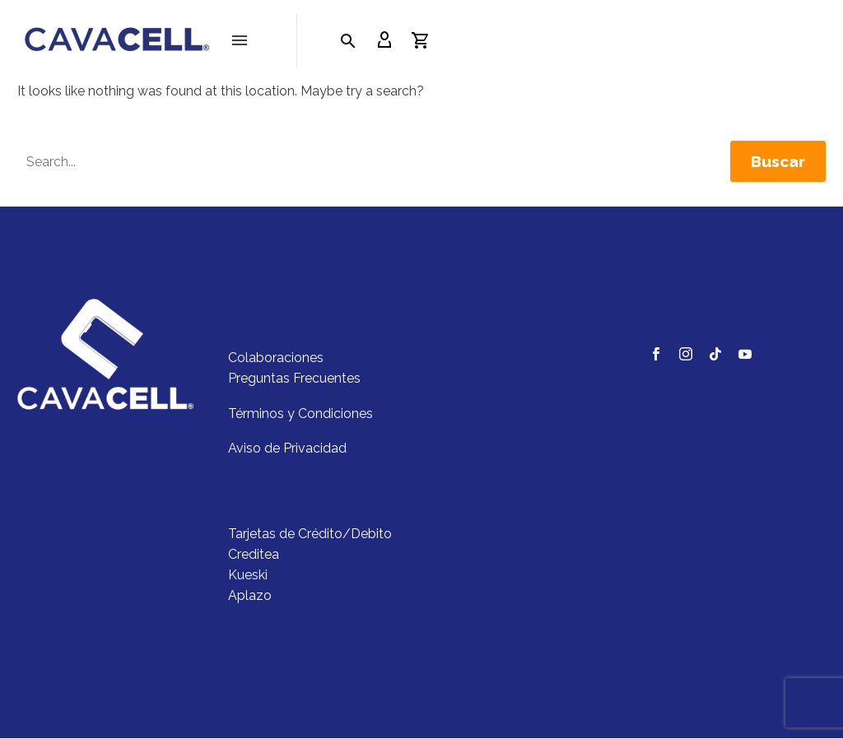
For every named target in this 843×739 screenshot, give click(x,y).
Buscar (778, 162)
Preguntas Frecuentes (294, 379)
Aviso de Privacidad (287, 449)
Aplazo (250, 596)
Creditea (253, 555)
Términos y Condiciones (300, 413)
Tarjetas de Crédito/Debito (310, 534)
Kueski (248, 575)
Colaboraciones (276, 358)
